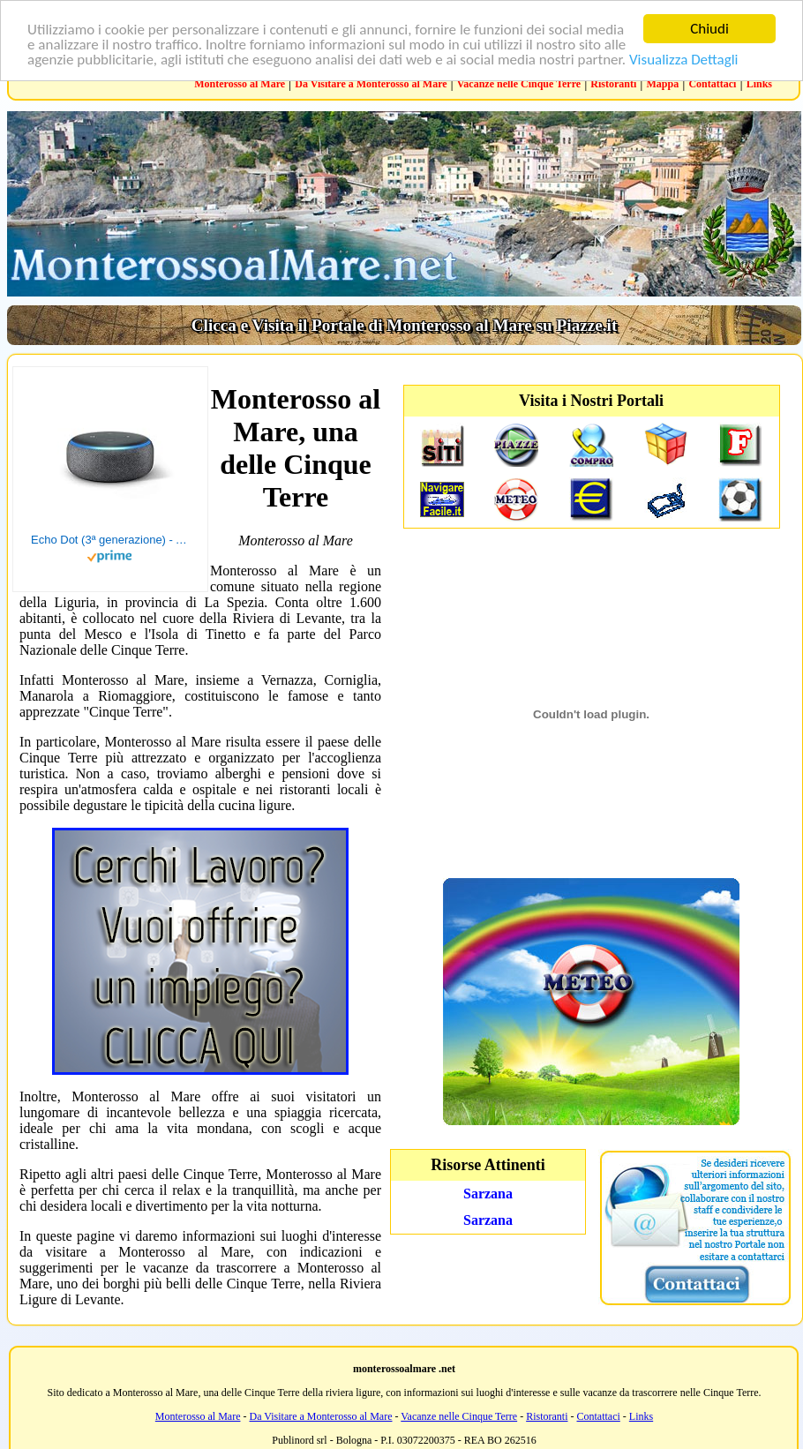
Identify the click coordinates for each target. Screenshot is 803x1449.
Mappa (663, 84)
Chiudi (709, 28)
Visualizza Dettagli (684, 58)
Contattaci (712, 84)
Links (759, 84)
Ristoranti (613, 84)
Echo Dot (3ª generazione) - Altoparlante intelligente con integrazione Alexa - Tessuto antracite (110, 539)
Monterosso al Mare (239, 84)
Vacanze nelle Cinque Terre (519, 84)
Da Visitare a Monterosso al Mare (371, 84)
